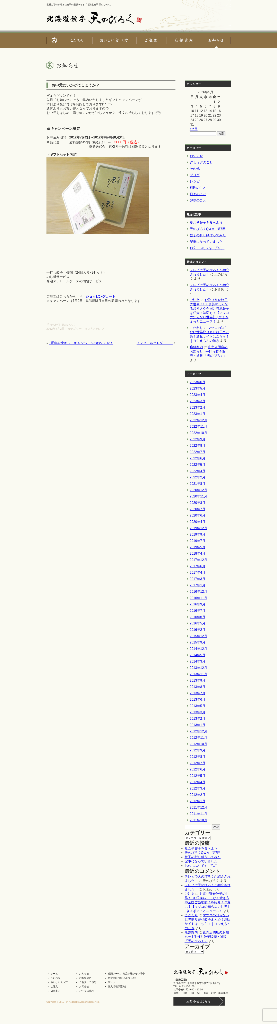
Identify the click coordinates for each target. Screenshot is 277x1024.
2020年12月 (198, 490)
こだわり (196, 328)
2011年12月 (198, 807)
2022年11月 (198, 426)
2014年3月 (198, 661)
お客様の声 (85, 977)
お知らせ (196, 156)
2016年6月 (198, 617)
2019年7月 (198, 541)
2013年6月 (198, 699)
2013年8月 (198, 687)
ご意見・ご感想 (87, 982)
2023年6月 (198, 382)
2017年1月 (198, 585)
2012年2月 (198, 794)
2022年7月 (198, 452)
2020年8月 (198, 502)
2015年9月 (198, 642)
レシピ (195, 181)
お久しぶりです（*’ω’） (207, 248)
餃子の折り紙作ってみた (208, 235)
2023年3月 (198, 401)
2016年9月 (198, 604)
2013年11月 (198, 674)
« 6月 (194, 129)
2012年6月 (198, 769)
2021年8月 (198, 483)
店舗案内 (196, 347)
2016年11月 (198, 598)
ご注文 (195, 300)
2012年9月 (198, 750)
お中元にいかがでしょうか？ (75, 85)
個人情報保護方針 (118, 986)
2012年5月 (198, 775)
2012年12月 (198, 731)
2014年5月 (198, 655)
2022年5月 (198, 464)
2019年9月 (198, 534)
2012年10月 (198, 744)
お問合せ (84, 986)
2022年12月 (198, 420)
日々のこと (198, 194)
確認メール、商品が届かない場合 (126, 973)
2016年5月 (198, 623)
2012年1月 (198, 801)
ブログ (195, 175)
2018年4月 (198, 553)
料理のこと (198, 187)
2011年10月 (198, 820)
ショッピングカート (100, 296)
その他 (195, 168)
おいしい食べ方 (59, 982)
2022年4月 (198, 471)
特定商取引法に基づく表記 (122, 977)
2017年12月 (198, 560)
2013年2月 (198, 718)
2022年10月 (198, 433)
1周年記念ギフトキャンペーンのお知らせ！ (81, 343)
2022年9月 (198, 439)
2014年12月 (198, 648)
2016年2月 (198, 629)
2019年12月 (198, 528)
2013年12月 (198, 667)
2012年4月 (198, 782)
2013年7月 (198, 693)
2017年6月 (198, 566)
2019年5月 (198, 547)
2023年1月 (198, 414)
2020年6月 (198, 515)
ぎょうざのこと (95, 328)
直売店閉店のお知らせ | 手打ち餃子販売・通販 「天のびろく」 (209, 351)
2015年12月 (198, 636)
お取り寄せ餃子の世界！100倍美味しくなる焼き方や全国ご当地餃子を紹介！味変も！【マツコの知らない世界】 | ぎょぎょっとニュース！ (208, 902)
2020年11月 (198, 496)
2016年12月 (198, 591)
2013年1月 (198, 725)
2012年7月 (198, 763)
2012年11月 (198, 737)
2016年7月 (198, 610)
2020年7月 (198, 509)
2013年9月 (198, 680)
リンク (111, 982)
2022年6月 (198, 458)
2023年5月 (198, 388)
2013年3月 (198, 712)
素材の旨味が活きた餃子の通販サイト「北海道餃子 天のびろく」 (79, 4)
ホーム (54, 973)
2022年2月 (198, 477)
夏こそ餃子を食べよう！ (208, 222)
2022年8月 (198, 445)
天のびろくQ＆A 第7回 (208, 229)
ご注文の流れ (86, 990)
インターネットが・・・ (155, 343)
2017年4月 (198, 572)
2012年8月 (198, 756)
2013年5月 (198, 706)
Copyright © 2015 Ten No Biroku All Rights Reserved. (73, 1002)
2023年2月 (198, 407)
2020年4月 (198, 521)
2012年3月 (198, 788)
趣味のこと (198, 200)
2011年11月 (198, 814)
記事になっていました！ (208, 241)
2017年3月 (198, 579)
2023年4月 (198, 394)
